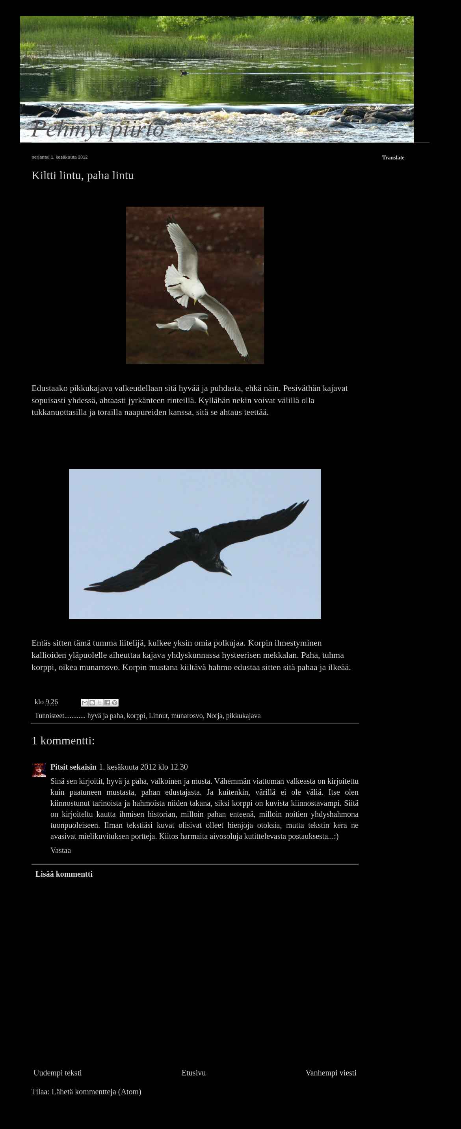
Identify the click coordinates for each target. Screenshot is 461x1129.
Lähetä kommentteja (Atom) (96, 1091)
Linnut (158, 716)
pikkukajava (243, 716)
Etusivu (194, 1072)
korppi (136, 716)
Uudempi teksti (57, 1072)
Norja (214, 716)
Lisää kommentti (64, 874)
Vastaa (60, 850)
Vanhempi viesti (331, 1072)
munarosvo (187, 716)
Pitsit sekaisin (73, 767)
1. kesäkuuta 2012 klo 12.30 (143, 767)
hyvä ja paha (105, 716)
